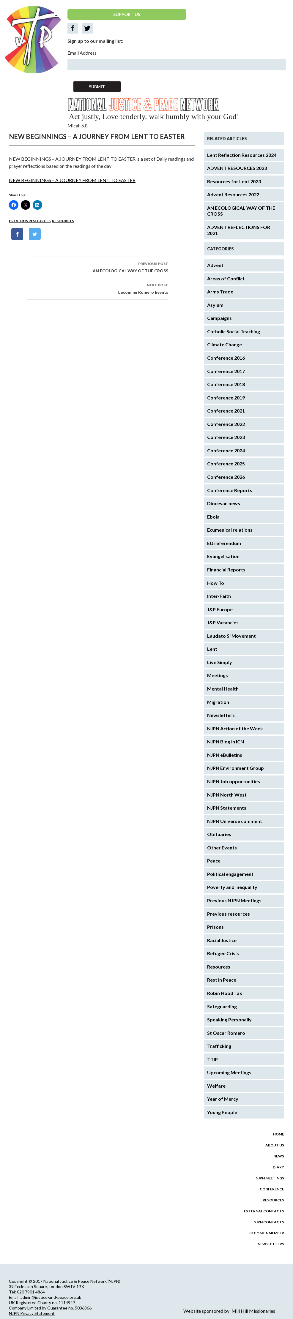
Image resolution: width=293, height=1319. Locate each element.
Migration (218, 702)
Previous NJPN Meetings (234, 900)
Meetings (217, 675)
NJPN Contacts (268, 1222)
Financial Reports (226, 569)
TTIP (212, 1059)
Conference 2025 (226, 463)
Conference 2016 (226, 358)
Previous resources (30, 221)
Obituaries (219, 834)
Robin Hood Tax (224, 993)
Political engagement (230, 874)
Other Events (222, 847)
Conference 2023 (226, 437)
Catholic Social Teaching (233, 331)
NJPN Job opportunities (233, 781)
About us (274, 1145)
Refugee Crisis (223, 953)
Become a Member (266, 1233)
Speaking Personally (229, 1019)
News (278, 1156)
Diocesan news (223, 503)
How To (215, 583)
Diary (278, 1167)
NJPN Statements (226, 808)
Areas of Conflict (226, 278)
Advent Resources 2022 (233, 194)
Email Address (82, 53)
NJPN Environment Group (235, 768)
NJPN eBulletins (224, 755)
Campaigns (219, 318)
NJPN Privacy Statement (32, 1313)
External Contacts (264, 1211)
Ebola (213, 516)
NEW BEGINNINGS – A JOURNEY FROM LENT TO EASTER (72, 180)
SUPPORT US (126, 14)
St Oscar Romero (226, 1033)
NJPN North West (227, 794)
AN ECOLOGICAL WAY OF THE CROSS (97, 266)
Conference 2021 (226, 410)
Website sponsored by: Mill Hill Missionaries (229, 1311)
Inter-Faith (219, 596)
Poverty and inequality (232, 887)
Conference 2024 (226, 450)
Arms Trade (220, 291)
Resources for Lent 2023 (234, 181)
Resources (63, 221)
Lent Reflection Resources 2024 (241, 155)
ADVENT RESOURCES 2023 (237, 168)
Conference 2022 (226, 424)
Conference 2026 (226, 477)
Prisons (215, 927)
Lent (212, 649)
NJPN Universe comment (234, 821)
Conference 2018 (226, 384)
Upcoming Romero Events (97, 288)
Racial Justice (222, 940)
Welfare (216, 1086)
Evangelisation (223, 556)
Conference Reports (229, 490)
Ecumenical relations (230, 530)
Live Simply (219, 662)
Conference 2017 (226, 371)
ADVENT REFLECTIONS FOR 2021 (238, 230)
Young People (222, 1112)
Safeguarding (222, 1006)
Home (278, 1134)
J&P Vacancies (223, 622)
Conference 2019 (226, 397)
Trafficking (219, 1046)
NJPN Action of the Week (235, 728)
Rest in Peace (221, 979)
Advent (215, 265)
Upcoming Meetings (229, 1072)
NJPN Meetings (270, 1178)
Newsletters (221, 715)
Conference (272, 1189)
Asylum (215, 305)
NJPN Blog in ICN (225, 741)
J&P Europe (220, 609)
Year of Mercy (222, 1099)
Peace (213, 860)
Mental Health (223, 688)
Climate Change (224, 344)
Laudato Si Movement (231, 636)
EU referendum (224, 543)
